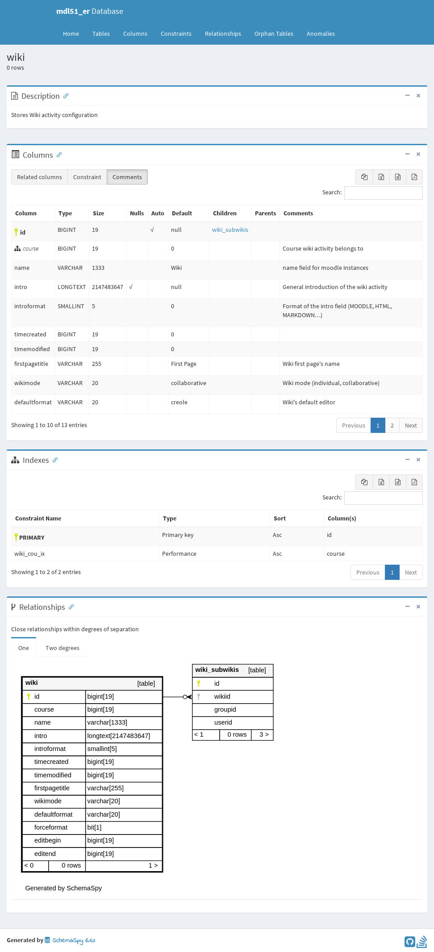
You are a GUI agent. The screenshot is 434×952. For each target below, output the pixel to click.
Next (411, 425)
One (23, 648)
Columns (135, 33)
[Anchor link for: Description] (64, 95)
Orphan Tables (274, 33)
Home (71, 33)
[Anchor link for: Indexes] (53, 459)
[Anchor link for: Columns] (57, 154)
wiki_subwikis (230, 230)
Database (89, 11)
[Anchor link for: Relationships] (69, 606)
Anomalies (321, 33)
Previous (353, 425)
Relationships (223, 33)
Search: (372, 193)
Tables (104, 33)
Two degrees (62, 648)
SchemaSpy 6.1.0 (70, 940)
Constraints (176, 33)
